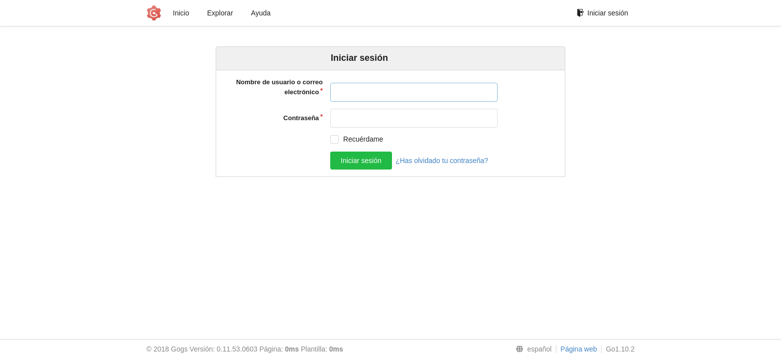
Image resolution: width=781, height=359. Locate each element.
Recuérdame (363, 139)
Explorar (220, 13)
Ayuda (260, 13)
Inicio (181, 13)
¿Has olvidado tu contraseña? (441, 161)
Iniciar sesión (602, 13)
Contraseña (301, 118)
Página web (578, 349)
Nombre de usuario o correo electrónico (279, 87)
